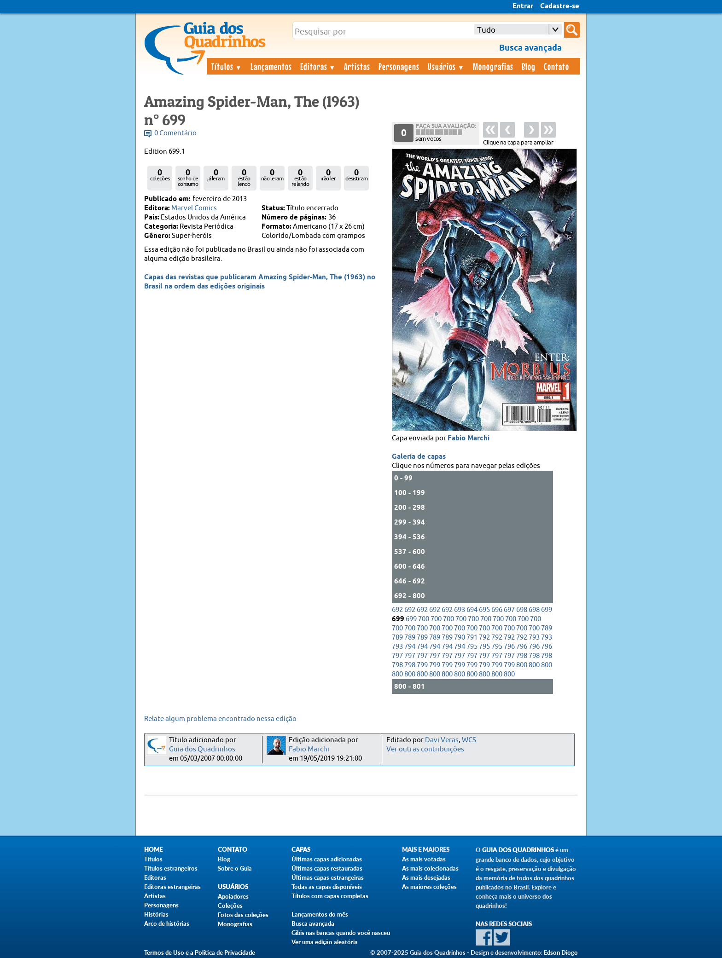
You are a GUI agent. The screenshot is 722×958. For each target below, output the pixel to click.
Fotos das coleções (243, 914)
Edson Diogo (561, 952)
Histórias (156, 914)
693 (459, 610)
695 (484, 610)
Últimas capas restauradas (326, 868)
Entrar (522, 6)
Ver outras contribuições (425, 749)
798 (521, 656)
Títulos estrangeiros (171, 868)
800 (521, 665)
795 (471, 646)
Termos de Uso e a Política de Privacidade (199, 952)
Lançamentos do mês (319, 914)
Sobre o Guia (235, 868)
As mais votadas (424, 859)
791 (471, 637)
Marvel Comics (194, 208)
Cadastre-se (559, 6)
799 (422, 665)
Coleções (230, 905)
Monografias (493, 66)
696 (496, 610)
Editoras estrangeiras (172, 886)
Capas (300, 849)
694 (471, 610)
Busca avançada (312, 923)
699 (546, 610)
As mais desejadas (426, 877)
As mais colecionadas (430, 868)
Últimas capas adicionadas (326, 859)
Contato (556, 66)
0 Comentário (175, 133)
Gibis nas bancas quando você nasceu (340, 932)
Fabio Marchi (468, 438)
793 (534, 637)
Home (153, 849)
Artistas (357, 66)
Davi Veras (442, 740)
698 (521, 610)
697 (509, 610)
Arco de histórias (166, 923)
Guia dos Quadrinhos (202, 749)
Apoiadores (233, 896)
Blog (529, 66)
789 (546, 628)
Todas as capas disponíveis (326, 886)
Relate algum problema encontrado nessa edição (220, 719)
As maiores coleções (429, 886)
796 (509, 646)
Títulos (226, 66)
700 (423, 619)
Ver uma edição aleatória (324, 942)
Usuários (446, 66)
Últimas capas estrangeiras (327, 877)
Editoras (318, 66)
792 (484, 637)
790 (459, 637)
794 (409, 646)
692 (397, 610)
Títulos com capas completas (329, 896)
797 (397, 656)
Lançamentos (271, 66)
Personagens (398, 66)
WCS (469, 740)
